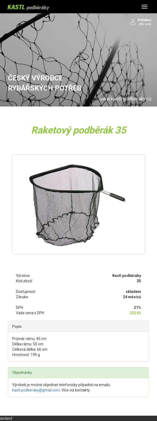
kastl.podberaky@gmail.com (36, 390)
